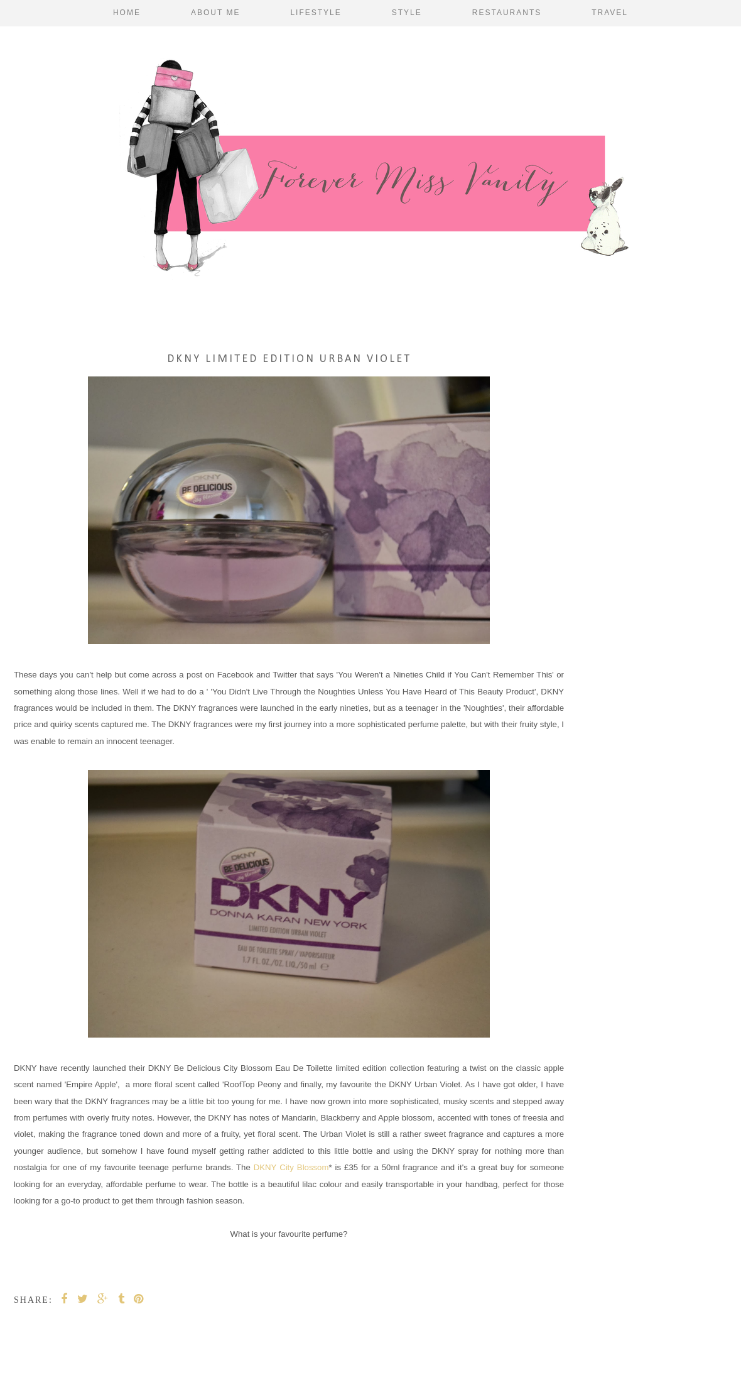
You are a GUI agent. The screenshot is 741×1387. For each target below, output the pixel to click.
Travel (610, 12)
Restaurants (506, 12)
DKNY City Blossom (291, 1167)
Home (127, 12)
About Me (215, 12)
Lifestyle (315, 12)
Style (407, 12)
